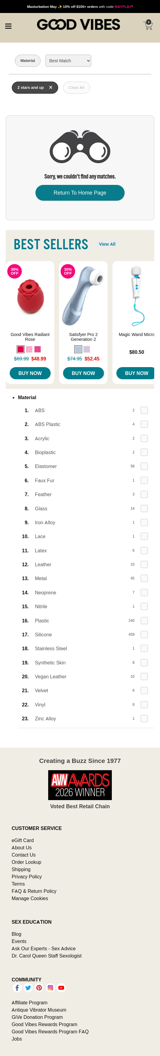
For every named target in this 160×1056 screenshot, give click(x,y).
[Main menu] (8, 25)
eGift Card (23, 840)
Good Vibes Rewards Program (44, 1024)
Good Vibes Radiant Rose (30, 337)
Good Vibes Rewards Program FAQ (50, 1032)
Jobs (17, 1039)
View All (107, 244)
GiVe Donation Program (37, 1017)
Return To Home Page (80, 192)
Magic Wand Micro (137, 334)
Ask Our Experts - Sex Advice (43, 948)
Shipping (21, 869)
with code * (80, 6)
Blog (16, 934)
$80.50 (136, 352)
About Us (22, 847)
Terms (18, 884)
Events (19, 941)
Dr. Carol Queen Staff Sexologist (47, 956)
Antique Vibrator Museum (39, 1010)
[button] (20, 349)
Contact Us (23, 855)
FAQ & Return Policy (34, 891)
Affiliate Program (29, 1002)
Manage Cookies (30, 898)
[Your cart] (148, 26)
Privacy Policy (27, 877)
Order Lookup (26, 862)
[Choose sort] (68, 61)
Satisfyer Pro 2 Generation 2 (83, 337)
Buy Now (30, 373)
